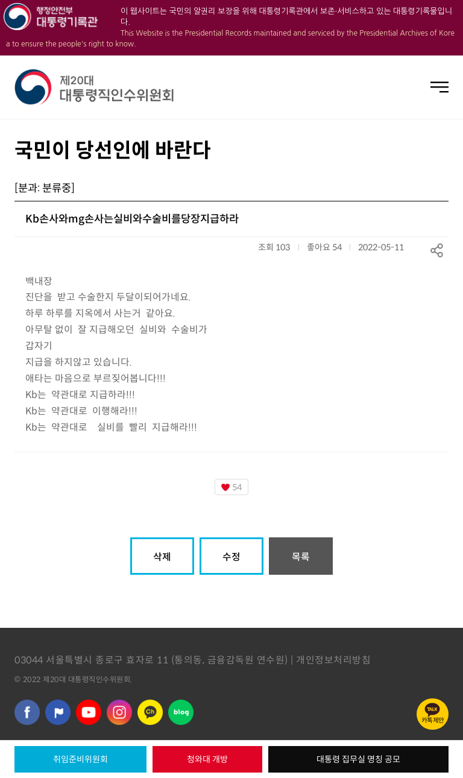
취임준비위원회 (80, 759)
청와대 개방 (207, 759)
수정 (231, 557)
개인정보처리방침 (333, 660)
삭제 (162, 557)
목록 (301, 557)
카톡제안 (432, 720)
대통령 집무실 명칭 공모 (358, 759)
